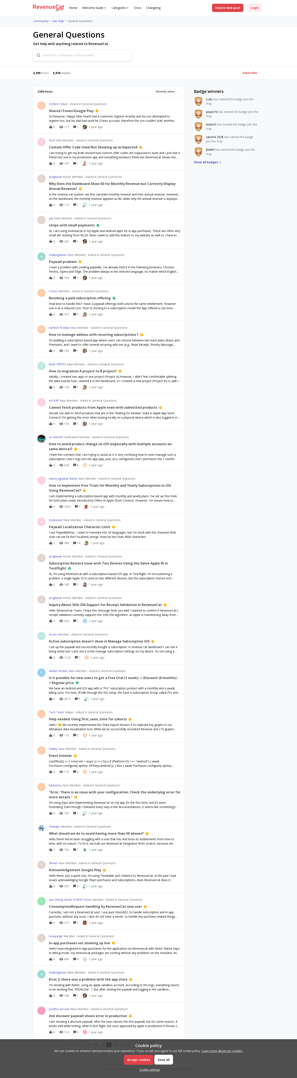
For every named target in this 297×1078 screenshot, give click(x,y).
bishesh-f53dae (59, 328)
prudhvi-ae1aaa (59, 1009)
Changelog (153, 8)
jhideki (210, 150)
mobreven (55, 520)
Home (73, 8)
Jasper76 (211, 112)
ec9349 (54, 401)
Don (52, 141)
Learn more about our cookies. (222, 1051)
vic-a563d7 (56, 437)
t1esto (53, 291)
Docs (137, 8)
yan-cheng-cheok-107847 (66, 900)
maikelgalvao (57, 255)
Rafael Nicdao (58, 671)
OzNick (53, 104)
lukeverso (55, 785)
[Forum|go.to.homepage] (48, 8)
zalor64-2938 (214, 137)
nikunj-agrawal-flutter (63, 479)
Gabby (53, 749)
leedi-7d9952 (57, 365)
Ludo (209, 100)
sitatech (211, 125)
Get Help (58, 21)
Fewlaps (54, 827)
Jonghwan (55, 177)
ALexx (53, 635)
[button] (227, 8)
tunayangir (56, 936)
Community (40, 21)
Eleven (53, 863)
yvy (51, 219)
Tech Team (56, 713)
